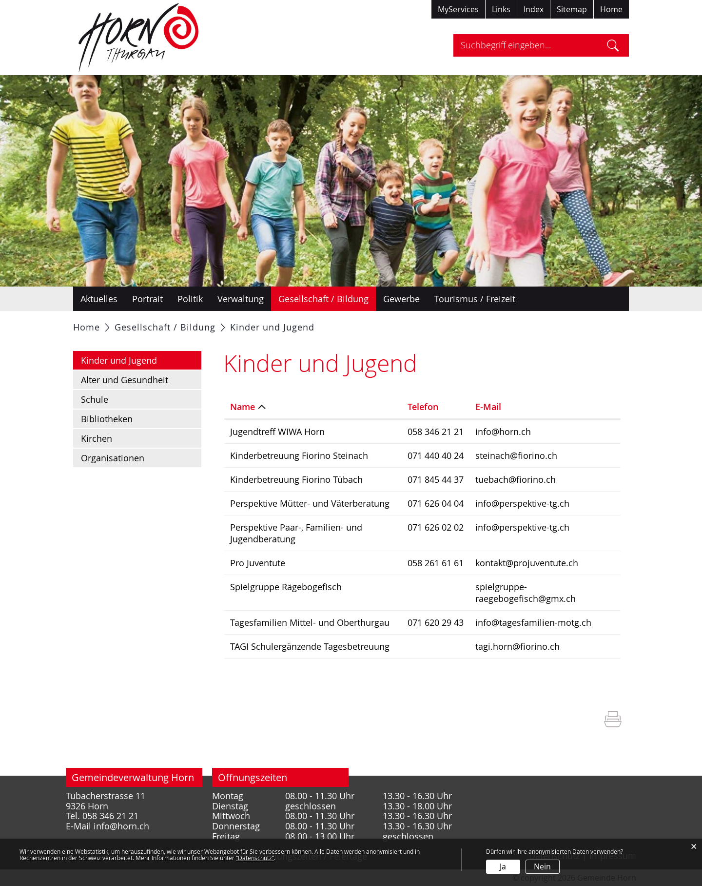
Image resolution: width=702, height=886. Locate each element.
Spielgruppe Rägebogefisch (286, 587)
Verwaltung (240, 299)
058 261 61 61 (436, 563)
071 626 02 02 (436, 527)
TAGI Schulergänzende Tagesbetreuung (310, 646)
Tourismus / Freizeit (474, 299)
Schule (94, 399)
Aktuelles (98, 299)
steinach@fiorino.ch (516, 455)
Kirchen (96, 438)
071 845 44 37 (436, 479)
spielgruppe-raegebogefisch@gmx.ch (525, 592)
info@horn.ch (503, 431)
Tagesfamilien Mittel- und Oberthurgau (310, 622)
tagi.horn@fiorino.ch (517, 646)
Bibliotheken (107, 419)
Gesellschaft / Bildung (323, 299)
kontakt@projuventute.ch (526, 563)
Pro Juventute (257, 563)
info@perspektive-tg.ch (522, 503)
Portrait (147, 299)
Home (611, 9)
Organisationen (112, 458)
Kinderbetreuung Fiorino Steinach (299, 455)
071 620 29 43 (436, 622)
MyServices (458, 9)
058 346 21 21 (436, 431)
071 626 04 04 (436, 503)
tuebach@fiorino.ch (515, 479)
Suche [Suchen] (613, 45)
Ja (503, 866)
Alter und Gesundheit (124, 380)
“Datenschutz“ (255, 858)
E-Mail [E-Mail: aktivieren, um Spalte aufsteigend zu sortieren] (488, 406)
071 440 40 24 (436, 455)
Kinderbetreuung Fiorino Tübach (296, 479)
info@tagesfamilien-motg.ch (533, 622)
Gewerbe (401, 299)
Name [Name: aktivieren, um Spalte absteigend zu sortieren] (242, 406)
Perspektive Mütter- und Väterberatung (310, 503)
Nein (542, 866)
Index (534, 9)
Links (501, 9)
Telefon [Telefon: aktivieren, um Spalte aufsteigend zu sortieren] (423, 406)
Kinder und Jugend (141, 359)
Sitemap (572, 9)
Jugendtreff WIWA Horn (277, 431)
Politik (190, 299)
